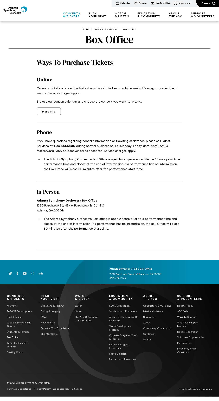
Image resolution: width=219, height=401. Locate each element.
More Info (48, 111)
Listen (78, 311)
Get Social (149, 333)
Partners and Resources (122, 359)
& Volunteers (203, 15)
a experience (195, 389)
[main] (109, 140)
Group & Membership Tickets (19, 324)
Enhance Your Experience (55, 328)
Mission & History (153, 311)
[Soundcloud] (40, 273)
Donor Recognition (187, 331)
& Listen (122, 15)
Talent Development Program (120, 328)
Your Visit (97, 15)
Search (209, 3)
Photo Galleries (117, 353)
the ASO (176, 15)
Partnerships (184, 343)
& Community (148, 15)
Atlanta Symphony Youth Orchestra (123, 319)
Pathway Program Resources (119, 346)
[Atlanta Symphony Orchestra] (22, 16)
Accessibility (48, 322)
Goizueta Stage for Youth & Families (123, 337)
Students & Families (18, 331)
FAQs (43, 317)
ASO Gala (182, 311)
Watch (78, 305)
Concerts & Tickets (106, 29)
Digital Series (14, 317)
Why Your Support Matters (187, 324)
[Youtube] (25, 273)
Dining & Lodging (50, 311)
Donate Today (185, 305)
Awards (147, 339)
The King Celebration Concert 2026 (86, 319)
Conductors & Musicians (157, 305)
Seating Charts (15, 352)
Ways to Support (187, 317)
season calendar (66, 101)
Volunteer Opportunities (190, 337)
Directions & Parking (52, 305)
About (146, 322)
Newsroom (149, 317)
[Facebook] (17, 273)
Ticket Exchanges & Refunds (18, 345)
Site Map (77, 389)
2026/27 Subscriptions (19, 311)
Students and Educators (123, 311)
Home (86, 29)
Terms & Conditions (19, 389)
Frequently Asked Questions (187, 350)
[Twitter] (10, 273)
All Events (12, 305)
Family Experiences (120, 305)
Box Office (12, 337)
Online (44, 79)
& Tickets (71, 15)
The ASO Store (49, 333)
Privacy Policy (42, 389)
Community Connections (157, 328)
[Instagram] (32, 273)
